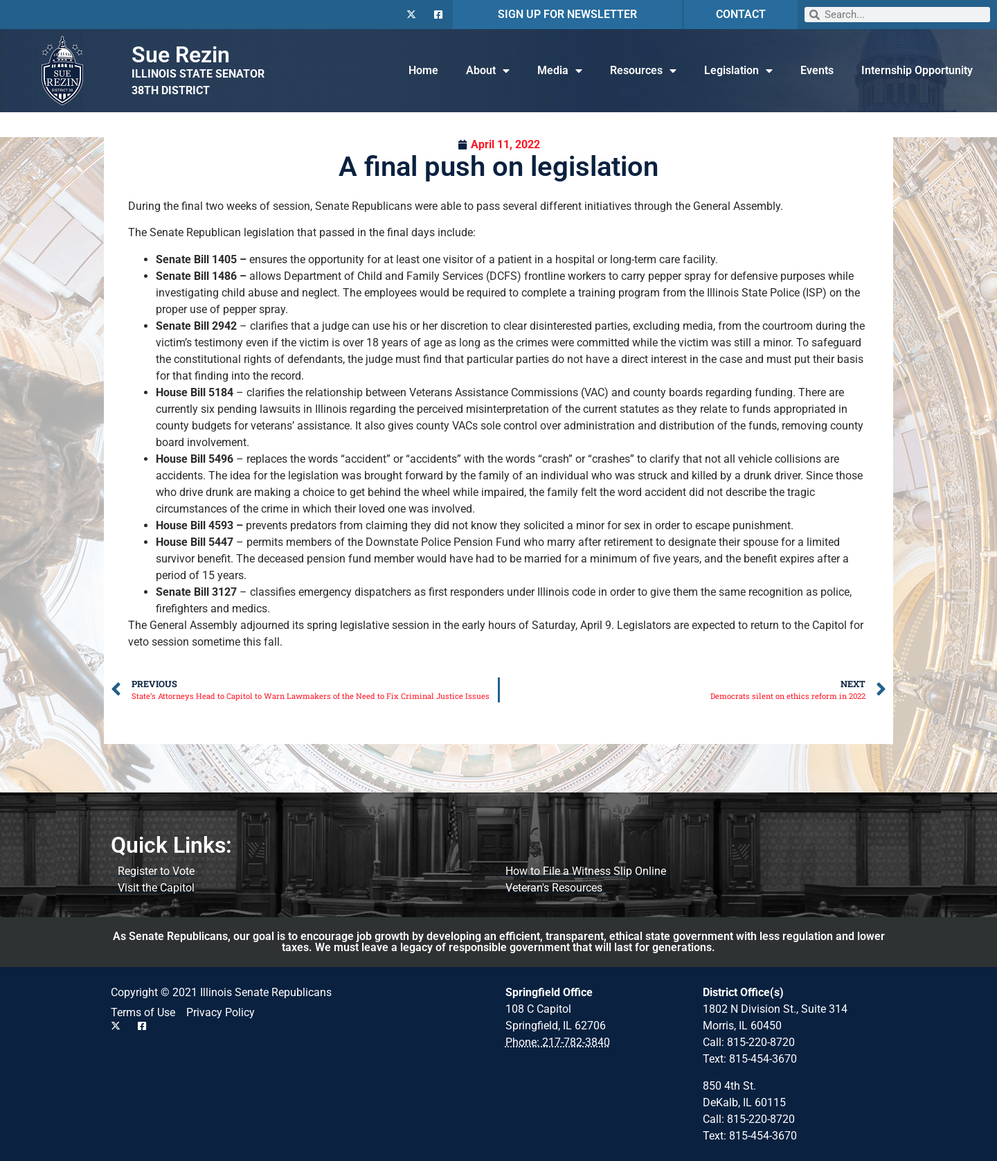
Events (817, 70)
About (488, 70)
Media (559, 70)
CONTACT (741, 14)
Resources (643, 70)
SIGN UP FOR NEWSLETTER (567, 14)
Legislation (738, 70)
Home (423, 70)
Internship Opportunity (917, 70)
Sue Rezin (181, 55)
